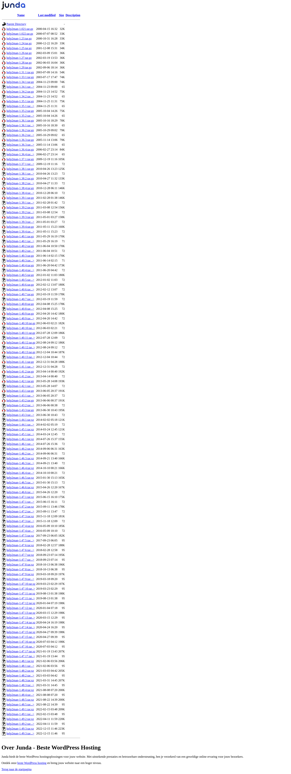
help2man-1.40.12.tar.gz (20, 342)
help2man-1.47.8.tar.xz (20, 564)
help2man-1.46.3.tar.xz (20, 458)
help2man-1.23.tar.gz (19, 38)
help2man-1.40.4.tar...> (20, 270)
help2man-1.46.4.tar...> (20, 472)
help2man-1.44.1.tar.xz (20, 419)
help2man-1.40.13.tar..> (20, 357)
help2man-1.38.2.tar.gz (20, 178)
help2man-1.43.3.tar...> (20, 415)
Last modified (47, 15)
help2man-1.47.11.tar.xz (20, 593)
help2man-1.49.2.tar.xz (20, 719)
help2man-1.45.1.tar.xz (20, 429)
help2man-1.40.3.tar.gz (20, 255)
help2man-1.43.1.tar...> (20, 395)
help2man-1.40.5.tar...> (20, 279)
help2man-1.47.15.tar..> (20, 637)
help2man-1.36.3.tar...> (20, 144)
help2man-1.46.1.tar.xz (20, 439)
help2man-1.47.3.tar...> (20, 521)
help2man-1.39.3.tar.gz (20, 217)
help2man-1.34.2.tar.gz (20, 91)
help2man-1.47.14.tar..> (20, 627)
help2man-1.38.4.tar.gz (20, 188)
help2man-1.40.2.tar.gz (20, 246)
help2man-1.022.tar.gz (19, 33)
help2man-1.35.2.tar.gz (20, 110)
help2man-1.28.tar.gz (19, 62)
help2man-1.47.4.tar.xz (20, 526)
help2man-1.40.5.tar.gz (20, 275)
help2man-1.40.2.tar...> (20, 250)
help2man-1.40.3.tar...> (20, 260)
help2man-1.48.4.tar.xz (20, 690)
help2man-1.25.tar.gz (19, 48)
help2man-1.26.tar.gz (19, 53)
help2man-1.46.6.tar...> (20, 492)
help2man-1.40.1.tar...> (20, 241)
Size (61, 15)
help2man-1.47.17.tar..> (20, 656)
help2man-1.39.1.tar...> (20, 202)
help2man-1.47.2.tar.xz (20, 506)
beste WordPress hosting (31, 763)
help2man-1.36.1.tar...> (20, 125)
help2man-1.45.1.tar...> (20, 434)
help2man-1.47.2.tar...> (20, 511)
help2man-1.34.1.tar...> (20, 86)
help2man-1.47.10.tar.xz (20, 583)
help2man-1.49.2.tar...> (20, 723)
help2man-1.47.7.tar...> (20, 559)
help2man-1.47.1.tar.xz (20, 497)
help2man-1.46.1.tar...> (20, 443)
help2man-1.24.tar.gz (19, 43)
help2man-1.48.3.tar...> (20, 685)
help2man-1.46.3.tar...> (20, 463)
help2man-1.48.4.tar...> (20, 694)
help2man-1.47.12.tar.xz (20, 603)
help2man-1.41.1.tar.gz (20, 361)
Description (73, 15)
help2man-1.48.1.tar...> (20, 665)
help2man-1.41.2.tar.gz (20, 371)
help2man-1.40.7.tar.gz (20, 294)
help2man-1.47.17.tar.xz (20, 651)
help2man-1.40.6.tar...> (20, 289)
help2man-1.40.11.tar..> (20, 337)
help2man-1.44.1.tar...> (20, 424)
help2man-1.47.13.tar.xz (20, 612)
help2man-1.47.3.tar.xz (20, 516)
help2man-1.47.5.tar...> (20, 540)
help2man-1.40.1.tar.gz (20, 236)
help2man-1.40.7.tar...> (20, 299)
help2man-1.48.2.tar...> (20, 675)
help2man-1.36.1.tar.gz (20, 120)
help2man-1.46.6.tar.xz (20, 487)
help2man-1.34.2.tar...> (20, 96)
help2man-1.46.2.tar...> (20, 453)
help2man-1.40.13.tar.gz (20, 352)
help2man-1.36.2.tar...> (20, 135)
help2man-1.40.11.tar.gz (20, 332)
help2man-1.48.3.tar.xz (20, 680)
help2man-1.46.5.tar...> (20, 482)
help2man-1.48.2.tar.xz (20, 670)
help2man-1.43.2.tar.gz (20, 400)
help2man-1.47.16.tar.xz (20, 641)
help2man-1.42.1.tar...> (20, 386)
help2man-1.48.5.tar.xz (20, 699)
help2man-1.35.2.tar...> (20, 115)
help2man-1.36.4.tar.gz (20, 149)
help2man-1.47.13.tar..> (20, 617)
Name (21, 15)
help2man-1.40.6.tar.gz (20, 284)
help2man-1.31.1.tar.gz (20, 72)
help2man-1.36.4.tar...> (20, 154)
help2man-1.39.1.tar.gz (20, 197)
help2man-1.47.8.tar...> (20, 569)
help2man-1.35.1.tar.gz (20, 101)
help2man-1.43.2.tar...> (20, 405)
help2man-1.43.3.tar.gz (20, 410)
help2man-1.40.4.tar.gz (20, 265)
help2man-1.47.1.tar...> (20, 501)
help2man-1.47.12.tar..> (20, 608)
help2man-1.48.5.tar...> (20, 704)
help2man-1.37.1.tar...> (20, 164)
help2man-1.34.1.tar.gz (20, 82)
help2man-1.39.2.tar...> (20, 212)
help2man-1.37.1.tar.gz (20, 159)
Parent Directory (16, 24)
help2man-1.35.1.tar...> (20, 106)
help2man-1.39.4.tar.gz (20, 226)
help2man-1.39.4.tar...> (20, 231)
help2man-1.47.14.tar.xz (20, 622)
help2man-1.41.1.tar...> (20, 366)
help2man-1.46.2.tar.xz (20, 448)
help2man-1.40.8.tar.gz (20, 304)
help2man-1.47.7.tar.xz (20, 554)
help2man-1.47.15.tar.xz (20, 632)
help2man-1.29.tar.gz (19, 67)
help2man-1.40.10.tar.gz (20, 323)
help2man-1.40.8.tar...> (20, 308)
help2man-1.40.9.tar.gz (20, 313)
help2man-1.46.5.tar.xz (20, 477)
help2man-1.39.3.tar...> (20, 221)
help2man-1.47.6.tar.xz (20, 545)
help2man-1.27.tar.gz (19, 57)
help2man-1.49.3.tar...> (20, 733)
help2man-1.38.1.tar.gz (20, 168)
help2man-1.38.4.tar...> (20, 193)
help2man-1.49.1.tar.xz (20, 709)
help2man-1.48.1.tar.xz (20, 661)
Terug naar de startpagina (16, 769)
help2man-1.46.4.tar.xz (20, 468)
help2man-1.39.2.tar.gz (20, 207)
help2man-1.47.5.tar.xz (20, 535)
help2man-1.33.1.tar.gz (20, 77)
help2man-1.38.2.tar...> (20, 183)
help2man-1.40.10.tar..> (20, 328)
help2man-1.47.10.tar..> (20, 588)
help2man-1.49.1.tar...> (20, 714)
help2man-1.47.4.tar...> (20, 530)
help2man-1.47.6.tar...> (20, 550)
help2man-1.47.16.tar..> (20, 646)
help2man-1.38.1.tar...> (20, 173)
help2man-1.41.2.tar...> (20, 376)
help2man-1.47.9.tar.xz (20, 574)
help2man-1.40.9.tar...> (20, 318)
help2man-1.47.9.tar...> (20, 579)
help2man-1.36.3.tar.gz (20, 139)
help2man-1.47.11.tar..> (20, 598)
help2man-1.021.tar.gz (19, 28)
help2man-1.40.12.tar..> (20, 347)
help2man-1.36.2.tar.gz (20, 130)
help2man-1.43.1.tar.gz (20, 390)
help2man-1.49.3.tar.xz (20, 728)
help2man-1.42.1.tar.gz (20, 381)
